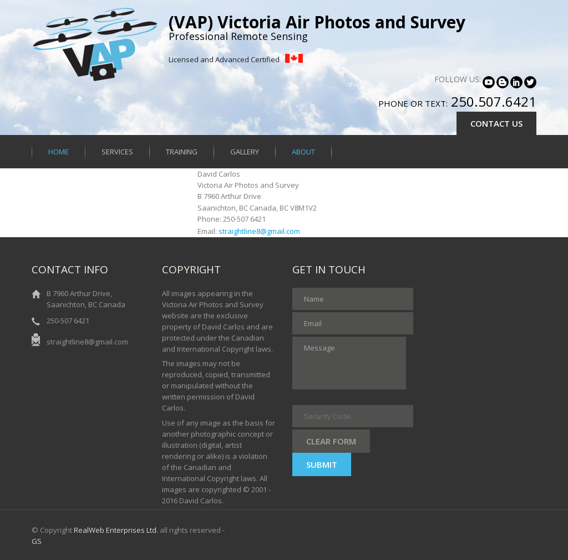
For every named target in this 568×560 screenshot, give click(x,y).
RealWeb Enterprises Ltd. (116, 530)
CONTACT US (496, 123)
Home (58, 152)
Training (181, 152)
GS (37, 541)
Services (117, 152)
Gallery (244, 152)
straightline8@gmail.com (259, 231)
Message (349, 363)
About (303, 152)
